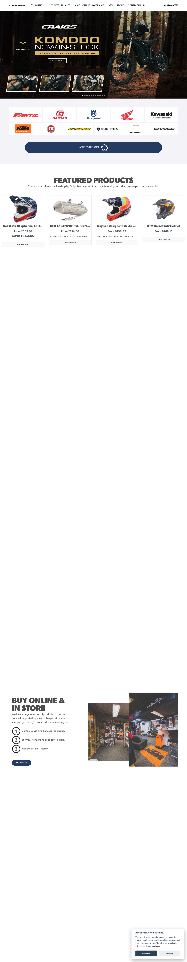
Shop (77, 5)
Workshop (98, 5)
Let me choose (154, 946)
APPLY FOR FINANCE (93, 149)
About (120, 5)
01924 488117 (171, 5)
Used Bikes (53, 5)
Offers (86, 5)
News (111, 5)
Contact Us (134, 5)
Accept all (146, 953)
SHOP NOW (22, 767)
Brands (39, 5)
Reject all (169, 953)
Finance (66, 5)
